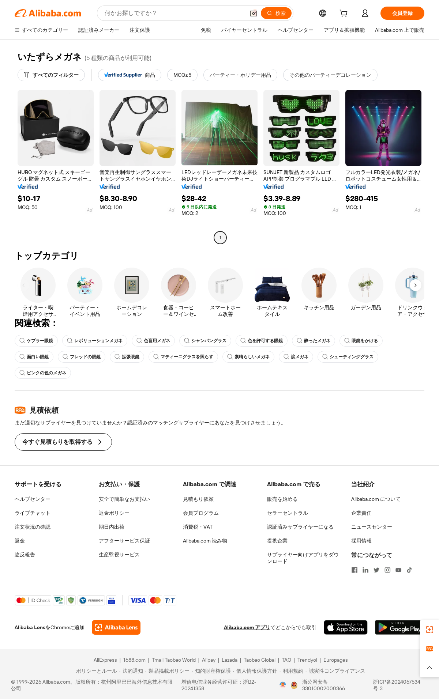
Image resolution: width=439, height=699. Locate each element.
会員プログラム (201, 513)
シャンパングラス (205, 341)
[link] (429, 629)
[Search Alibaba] (174, 13)
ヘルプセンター (32, 499)
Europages (335, 660)
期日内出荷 (111, 527)
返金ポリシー (114, 513)
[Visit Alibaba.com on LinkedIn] (365, 570)
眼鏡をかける (361, 341)
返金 (20, 541)
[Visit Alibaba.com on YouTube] (398, 570)
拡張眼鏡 (127, 357)
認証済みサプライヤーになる (300, 527)
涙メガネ (296, 357)
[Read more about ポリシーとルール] (95, 671)
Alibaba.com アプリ (247, 627)
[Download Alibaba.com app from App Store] (346, 627)
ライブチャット (32, 513)
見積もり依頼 (198, 499)
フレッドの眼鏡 (82, 357)
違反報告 (25, 555)
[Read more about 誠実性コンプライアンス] (335, 671)
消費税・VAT (198, 527)
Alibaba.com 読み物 (205, 541)
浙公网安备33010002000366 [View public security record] (323, 685)
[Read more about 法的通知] (131, 671)
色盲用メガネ (153, 341)
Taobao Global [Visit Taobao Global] (259, 660)
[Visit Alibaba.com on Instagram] (387, 570)
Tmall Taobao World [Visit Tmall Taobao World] (174, 660)
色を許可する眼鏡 (261, 341)
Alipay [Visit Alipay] (208, 660)
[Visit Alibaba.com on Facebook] (354, 570)
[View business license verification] (282, 685)
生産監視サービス (119, 555)
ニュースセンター (371, 527)
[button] (253, 13)
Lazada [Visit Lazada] (229, 660)
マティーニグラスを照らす (183, 357)
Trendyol (307, 660)
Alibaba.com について (376, 499)
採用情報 (361, 541)
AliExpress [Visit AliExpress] (105, 660)
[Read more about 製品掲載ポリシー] (167, 671)
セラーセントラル (287, 513)
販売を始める (282, 499)
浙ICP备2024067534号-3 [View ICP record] (396, 685)
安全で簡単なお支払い (124, 499)
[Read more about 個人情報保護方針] (255, 671)
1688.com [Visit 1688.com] (134, 660)
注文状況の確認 (32, 527)
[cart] (344, 14)
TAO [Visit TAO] (286, 660)
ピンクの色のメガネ (42, 373)
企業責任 (361, 513)
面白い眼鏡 (34, 357)
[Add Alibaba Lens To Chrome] (116, 627)
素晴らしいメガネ (248, 357)
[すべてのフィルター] (51, 75)
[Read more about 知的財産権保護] (211, 671)
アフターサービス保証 (124, 541)
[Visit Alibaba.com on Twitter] (376, 570)
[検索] (276, 13)
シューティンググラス (348, 357)
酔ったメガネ (313, 341)
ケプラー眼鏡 (36, 341)
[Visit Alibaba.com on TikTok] (409, 570)
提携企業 (277, 541)
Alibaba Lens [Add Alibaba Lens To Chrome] (30, 627)
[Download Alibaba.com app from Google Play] (399, 627)
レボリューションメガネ (95, 341)
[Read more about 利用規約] (291, 671)
